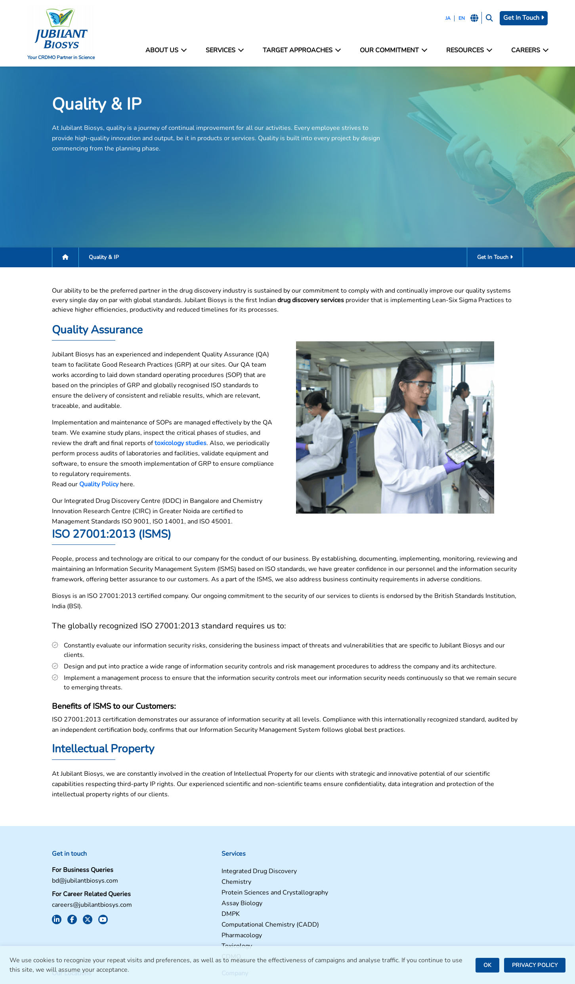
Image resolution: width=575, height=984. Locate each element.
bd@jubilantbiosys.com (64, 850)
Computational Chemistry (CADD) (210, 894)
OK (487, 965)
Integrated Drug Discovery (199, 840)
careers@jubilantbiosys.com (71, 874)
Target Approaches (301, 50)
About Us (169, 50)
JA (442, 18)
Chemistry (176, 851)
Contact (434, 851)
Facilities (436, 840)
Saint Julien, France (319, 882)
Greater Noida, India (321, 860)
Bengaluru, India (315, 871)
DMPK (171, 883)
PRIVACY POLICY (535, 965)
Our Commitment (392, 50)
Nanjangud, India (316, 909)
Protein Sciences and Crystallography (215, 862)
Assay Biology (182, 872)
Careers (526, 50)
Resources (466, 50)
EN (456, 18)
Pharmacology (182, 904)
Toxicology (177, 915)
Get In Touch (520, 17)
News (431, 872)
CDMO (171, 926)
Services (226, 50)
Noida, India (309, 850)
